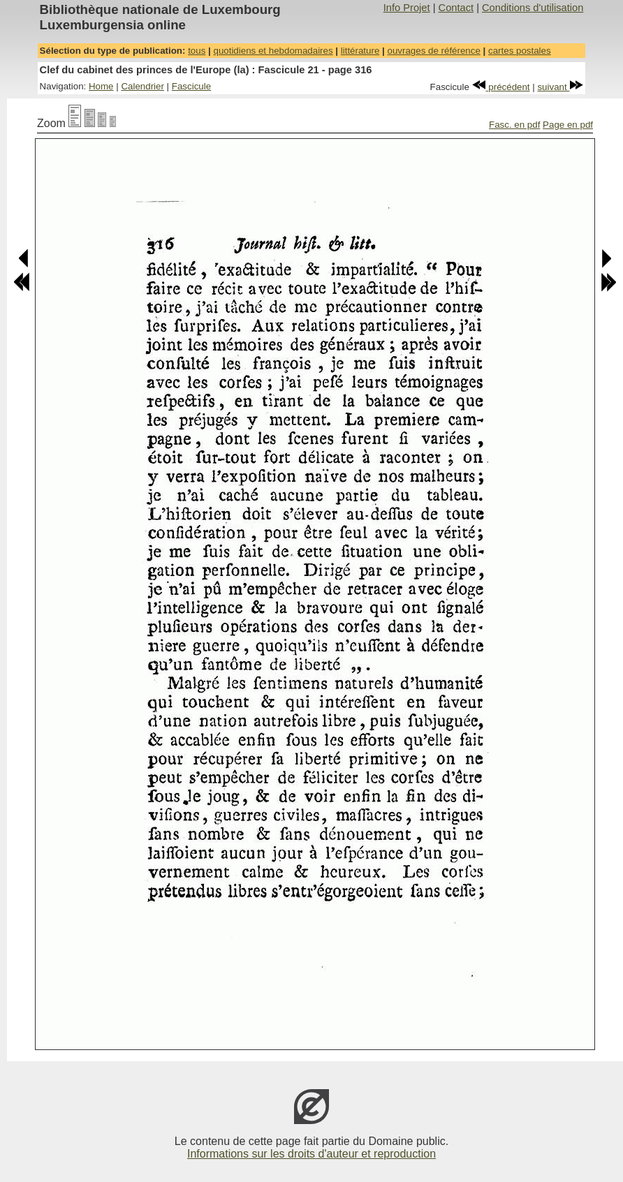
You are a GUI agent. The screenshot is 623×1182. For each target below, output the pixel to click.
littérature (360, 50)
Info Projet (406, 7)
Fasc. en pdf (514, 124)
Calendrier (142, 86)
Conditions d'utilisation (532, 7)
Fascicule (191, 86)
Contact (456, 7)
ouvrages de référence (433, 50)
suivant (560, 87)
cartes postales (519, 50)
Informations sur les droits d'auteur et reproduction (311, 1154)
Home (101, 86)
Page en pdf (568, 124)
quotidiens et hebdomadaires (272, 50)
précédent (501, 87)
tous (196, 50)
